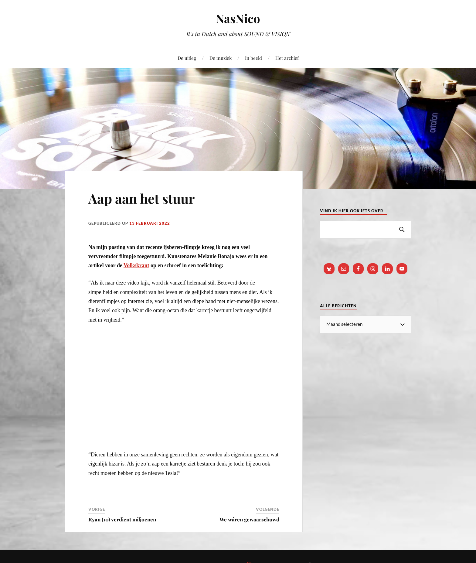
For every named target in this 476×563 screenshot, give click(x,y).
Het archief (287, 58)
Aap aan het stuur (142, 198)
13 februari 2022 (149, 223)
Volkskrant (136, 265)
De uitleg (187, 58)
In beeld (253, 58)
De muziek (220, 58)
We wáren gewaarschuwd (249, 519)
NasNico (238, 18)
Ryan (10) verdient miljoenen (122, 519)
